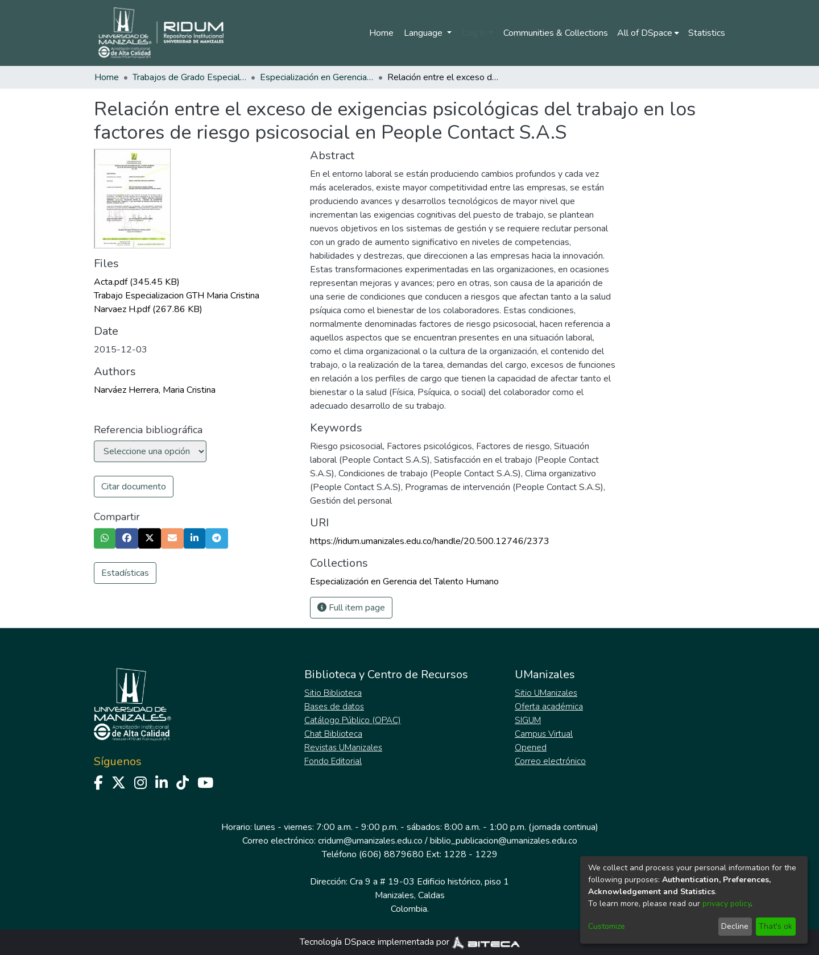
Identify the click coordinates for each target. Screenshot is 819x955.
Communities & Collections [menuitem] (555, 33)
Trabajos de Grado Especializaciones (189, 77)
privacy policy (726, 903)
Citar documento (133, 486)
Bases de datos (334, 706)
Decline (734, 926)
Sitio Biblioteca (333, 693)
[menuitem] (648, 33)
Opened (531, 747)
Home (381, 33)
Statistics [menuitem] (706, 33)
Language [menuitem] (424, 33)
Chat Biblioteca (333, 734)
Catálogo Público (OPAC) (352, 720)
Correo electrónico (550, 761)
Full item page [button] (351, 607)
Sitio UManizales (546, 693)
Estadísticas (125, 573)
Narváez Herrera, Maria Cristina (155, 390)
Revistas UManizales (343, 747)
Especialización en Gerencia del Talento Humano (317, 77)
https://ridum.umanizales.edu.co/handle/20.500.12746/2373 (429, 541)
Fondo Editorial (333, 761)
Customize (606, 926)
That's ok (775, 926)
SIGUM (528, 720)
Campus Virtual (544, 734)
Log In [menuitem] (474, 33)
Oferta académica (549, 706)
